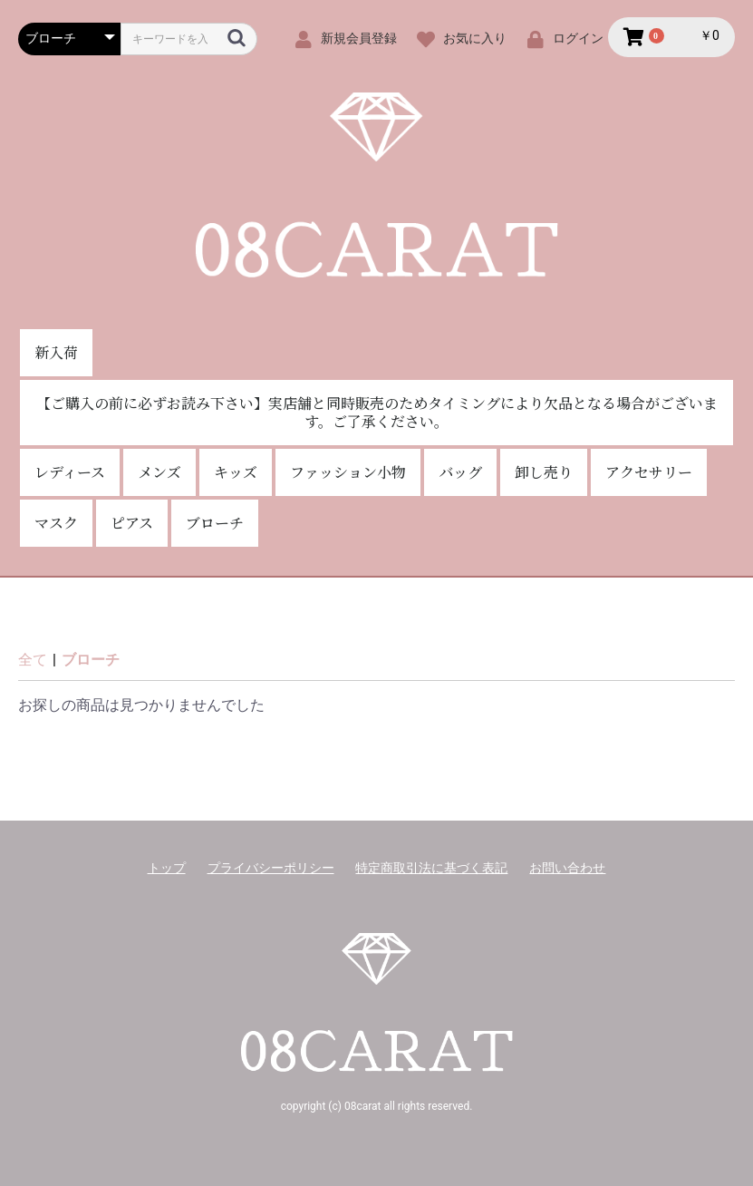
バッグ (460, 472)
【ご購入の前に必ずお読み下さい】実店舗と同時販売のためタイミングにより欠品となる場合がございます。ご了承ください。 (377, 412)
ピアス (132, 522)
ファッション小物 (348, 472)
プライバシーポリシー (271, 867)
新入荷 (56, 352)
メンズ (159, 472)
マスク (56, 522)
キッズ (235, 472)
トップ (167, 867)
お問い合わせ (567, 867)
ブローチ (215, 522)
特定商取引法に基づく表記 (431, 867)
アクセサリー (648, 472)
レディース (69, 472)
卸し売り (544, 472)
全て (32, 659)
